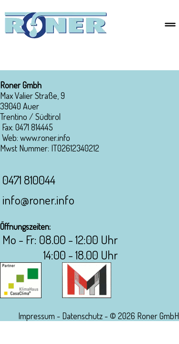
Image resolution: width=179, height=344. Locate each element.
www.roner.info (45, 137)
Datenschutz (82, 316)
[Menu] (170, 25)
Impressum (36, 316)
